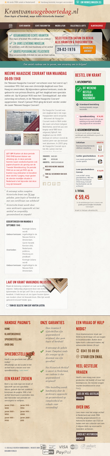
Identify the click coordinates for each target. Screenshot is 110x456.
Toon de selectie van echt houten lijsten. (27, 305)
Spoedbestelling (13, 339)
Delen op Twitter (49, 183)
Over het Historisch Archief (87, 436)
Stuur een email (91, 357)
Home (7, 329)
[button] (13, 139)
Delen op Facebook (44, 183)
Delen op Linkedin (58, 183)
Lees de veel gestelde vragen (87, 396)
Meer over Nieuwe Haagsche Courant (53, 168)
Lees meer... (24, 370)
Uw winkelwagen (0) (88, 2)
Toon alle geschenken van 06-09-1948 (55, 175)
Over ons (9, 344)
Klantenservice (13, 334)
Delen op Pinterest (54, 183)
